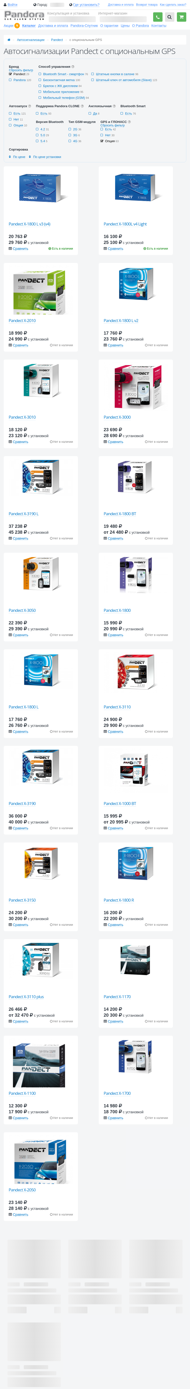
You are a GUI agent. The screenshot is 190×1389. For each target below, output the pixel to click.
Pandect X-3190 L (23, 513)
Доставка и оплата (121, 4)
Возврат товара (147, 4)
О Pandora (140, 26)
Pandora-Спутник (84, 26)
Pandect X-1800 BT (120, 513)
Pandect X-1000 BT (120, 803)
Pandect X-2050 (22, 1190)
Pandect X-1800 (117, 610)
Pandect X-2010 (22, 320)
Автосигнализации (31, 40)
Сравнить (20, 249)
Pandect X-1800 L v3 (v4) (29, 224)
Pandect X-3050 (22, 610)
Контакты (158, 26)
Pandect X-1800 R (119, 900)
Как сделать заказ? (173, 4)
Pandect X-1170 (117, 996)
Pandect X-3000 (117, 417)
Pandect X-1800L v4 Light (125, 224)
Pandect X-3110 (117, 707)
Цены (125, 26)
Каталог (29, 26)
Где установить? (86, 5)
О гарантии (109, 26)
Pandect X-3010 (22, 417)
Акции (8, 26)
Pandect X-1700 (117, 1093)
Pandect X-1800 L (23, 707)
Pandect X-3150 (22, 900)
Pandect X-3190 (22, 803)
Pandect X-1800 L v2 (121, 320)
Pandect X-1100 (22, 1093)
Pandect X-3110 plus (26, 996)
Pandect (57, 40)
